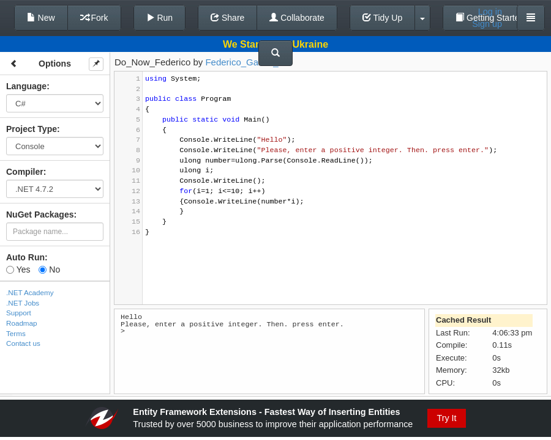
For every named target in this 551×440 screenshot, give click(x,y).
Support (18, 313)
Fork (94, 18)
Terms (16, 333)
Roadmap (21, 323)
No (49, 269)
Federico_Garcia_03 (246, 62)
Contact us (23, 343)
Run (159, 18)
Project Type (31, 129)
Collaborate (296, 18)
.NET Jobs (22, 303)
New (41, 18)
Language (26, 86)
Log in (490, 11)
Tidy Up (382, 18)
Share (227, 18)
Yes (18, 269)
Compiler (24, 172)
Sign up (487, 24)
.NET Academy (30, 292)
